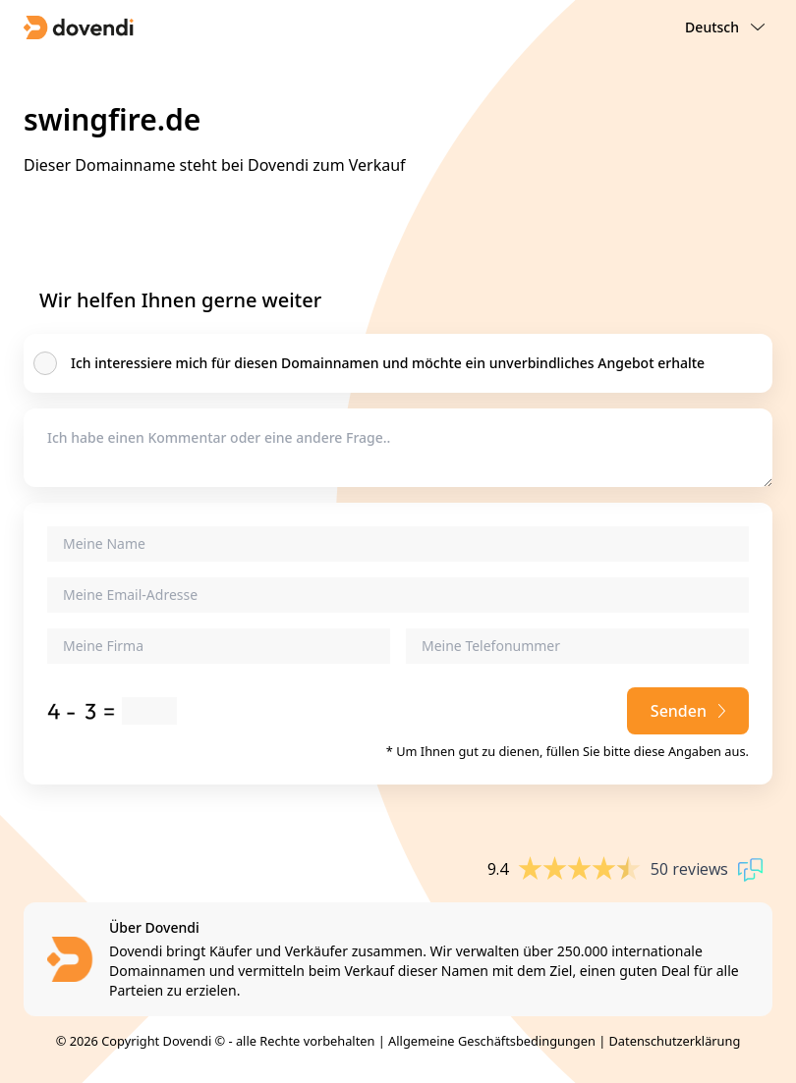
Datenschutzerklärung (675, 1041)
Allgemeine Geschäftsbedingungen (492, 1041)
